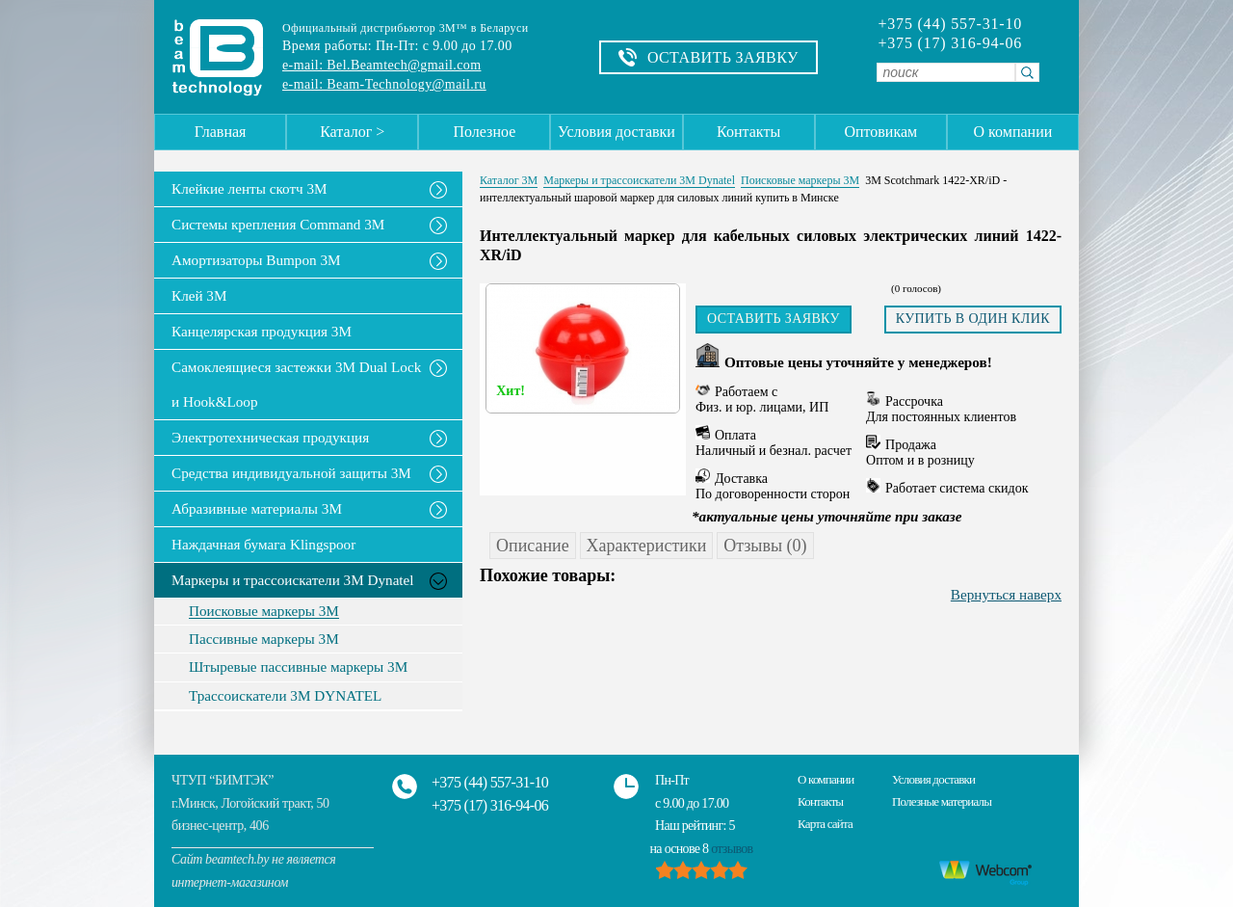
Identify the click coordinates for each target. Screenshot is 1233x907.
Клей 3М (198, 295)
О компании (1013, 131)
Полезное (484, 131)
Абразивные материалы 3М (256, 508)
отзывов (731, 848)
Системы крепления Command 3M (277, 224)
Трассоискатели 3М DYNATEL (285, 696)
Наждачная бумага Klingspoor (263, 544)
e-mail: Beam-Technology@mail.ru (384, 84)
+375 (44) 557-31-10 (950, 24)
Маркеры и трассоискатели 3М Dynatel (292, 580)
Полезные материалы (941, 801)
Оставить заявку (773, 318)
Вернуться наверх (1006, 594)
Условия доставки (616, 131)
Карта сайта (825, 823)
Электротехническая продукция (270, 437)
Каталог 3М (509, 180)
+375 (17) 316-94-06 (950, 43)
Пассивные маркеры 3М (264, 639)
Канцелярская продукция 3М (261, 331)
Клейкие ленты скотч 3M (249, 188)
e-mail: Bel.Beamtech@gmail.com (381, 65)
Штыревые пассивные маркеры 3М (298, 667)
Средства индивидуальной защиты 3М (291, 473)
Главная (221, 131)
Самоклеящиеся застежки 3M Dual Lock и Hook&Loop (296, 384)
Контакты (748, 131)
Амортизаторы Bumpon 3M (256, 260)
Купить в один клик (973, 318)
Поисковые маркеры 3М (264, 611)
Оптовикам (880, 131)
